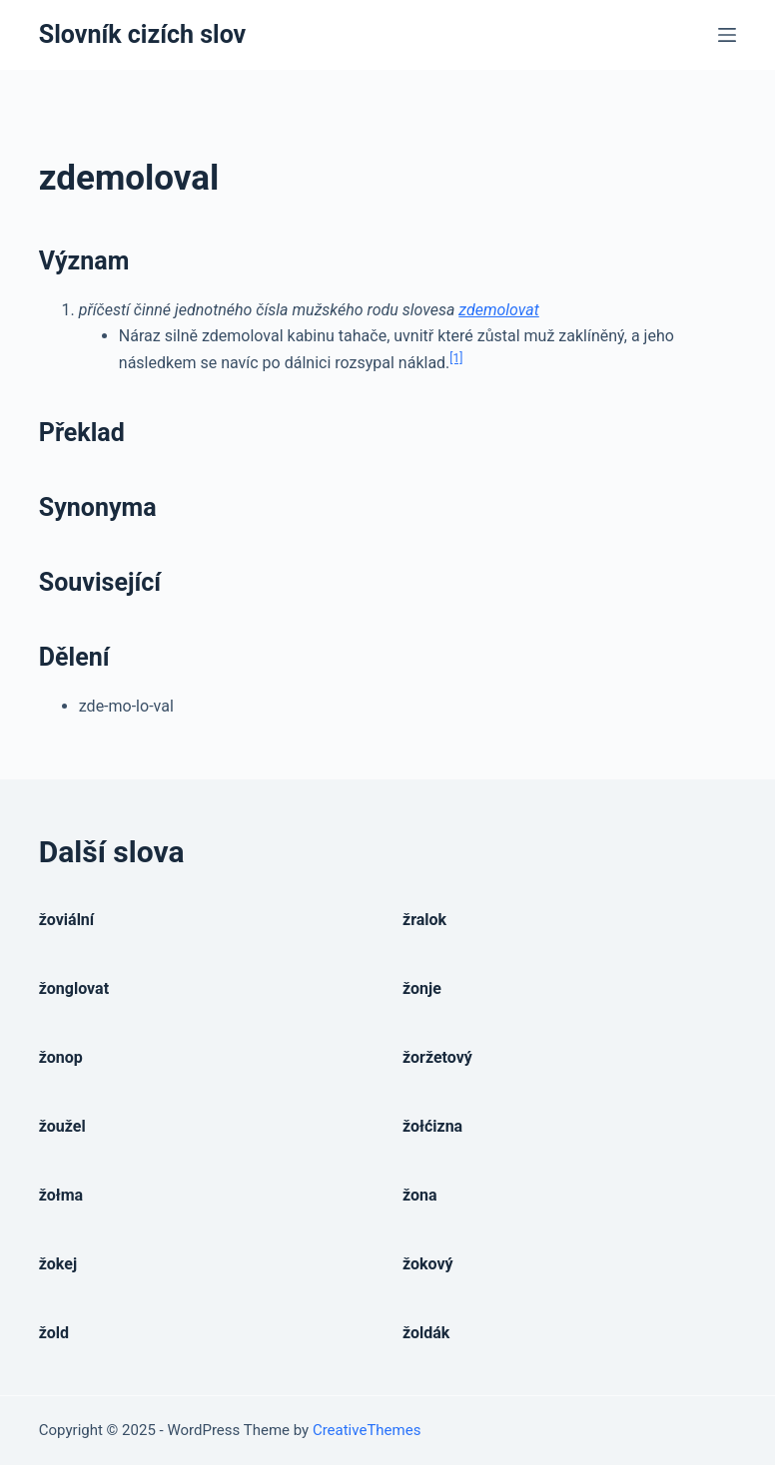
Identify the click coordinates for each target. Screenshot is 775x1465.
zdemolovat (498, 309)
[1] (455, 358)
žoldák (425, 1332)
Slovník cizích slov (142, 34)
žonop (61, 1057)
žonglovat (74, 988)
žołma (61, 1195)
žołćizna (432, 1126)
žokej (58, 1263)
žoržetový (437, 1057)
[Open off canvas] (727, 35)
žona (419, 1195)
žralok (424, 919)
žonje (421, 988)
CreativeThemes (367, 1430)
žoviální (66, 919)
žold (54, 1332)
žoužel (62, 1126)
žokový (427, 1263)
